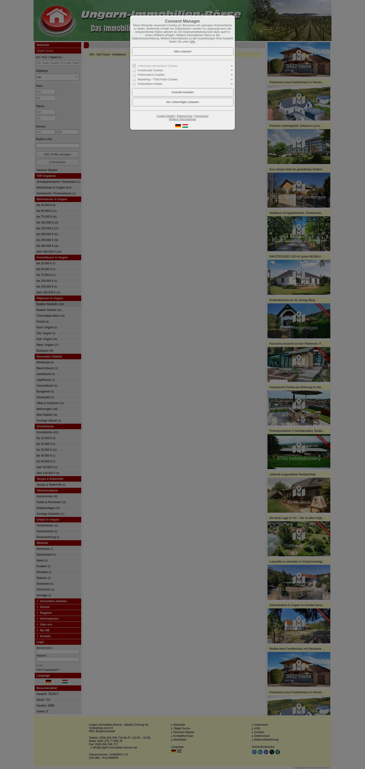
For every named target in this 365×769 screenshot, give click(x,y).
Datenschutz (185, 116)
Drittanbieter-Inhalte (150, 84)
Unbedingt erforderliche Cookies (158, 66)
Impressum (201, 116)
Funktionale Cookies (150, 70)
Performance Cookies (151, 74)
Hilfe (192, 41)
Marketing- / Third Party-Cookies (158, 79)
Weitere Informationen (182, 119)
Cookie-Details (165, 116)
